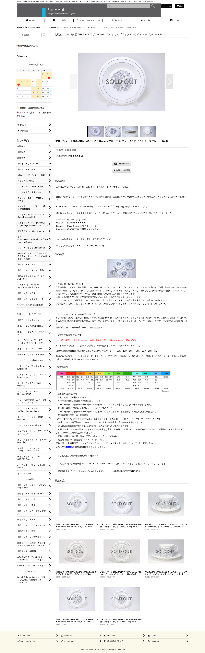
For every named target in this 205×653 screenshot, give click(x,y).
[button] (73, 81)
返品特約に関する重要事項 (69, 155)
